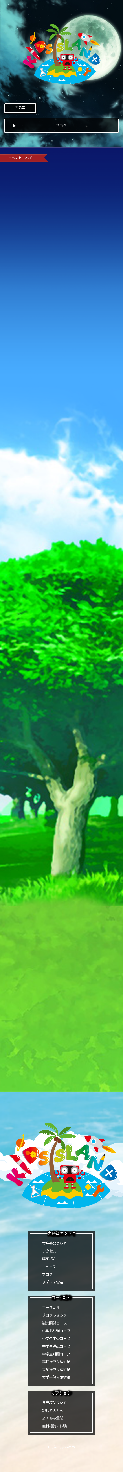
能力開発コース (54, 1323)
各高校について (54, 1402)
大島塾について (54, 1243)
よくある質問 (52, 1418)
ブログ (47, 1274)
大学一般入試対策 (56, 1377)
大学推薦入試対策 (56, 1369)
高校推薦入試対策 (56, 1362)
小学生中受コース (56, 1338)
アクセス (49, 1251)
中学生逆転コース (56, 1346)
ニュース (49, 1267)
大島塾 (20, 108)
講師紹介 (49, 1259)
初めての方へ (52, 1410)
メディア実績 (52, 1282)
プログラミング (54, 1315)
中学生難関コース (56, 1354)
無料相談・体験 (54, 1426)
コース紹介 (51, 1307)
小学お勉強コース (56, 1331)
